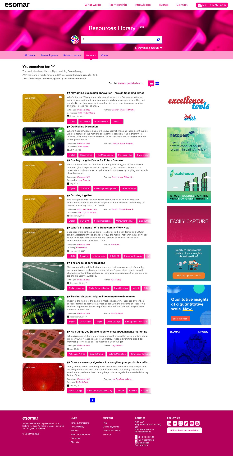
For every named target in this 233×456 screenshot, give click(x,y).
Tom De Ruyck (117, 313)
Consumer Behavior (125, 221)
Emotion (120, 390)
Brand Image (142, 155)
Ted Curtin (130, 110)
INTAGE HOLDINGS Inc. (100, 212)
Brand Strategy (101, 121)
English (72, 121)
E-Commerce (99, 256)
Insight (136, 288)
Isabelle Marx (130, 379)
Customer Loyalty (149, 390)
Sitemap (107, 434)
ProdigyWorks (89, 113)
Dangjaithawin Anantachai (130, 209)
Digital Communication (99, 288)
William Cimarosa (131, 177)
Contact (182, 4)
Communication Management (144, 354)
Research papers (49, 55)
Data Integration (151, 288)
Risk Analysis (86, 155)
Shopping (84, 256)
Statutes (75, 430)
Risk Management (105, 155)
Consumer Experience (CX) (99, 390)
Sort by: (113, 83)
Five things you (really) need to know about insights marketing (109, 331)
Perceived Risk (125, 155)
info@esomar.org (144, 440)
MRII (80, 113)
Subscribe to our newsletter (184, 430)
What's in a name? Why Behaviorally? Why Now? (100, 227)
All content (30, 55)
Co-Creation (85, 321)
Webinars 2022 (83, 110)
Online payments (111, 427)
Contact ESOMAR (111, 430)
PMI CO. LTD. (83, 212)
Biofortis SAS (82, 382)
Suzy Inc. (87, 180)
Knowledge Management (105, 188)
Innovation (85, 121)
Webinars (91, 55)
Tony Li (115, 209)
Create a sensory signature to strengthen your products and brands (112, 362)
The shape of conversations (88, 263)
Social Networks (76, 288)
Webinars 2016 (83, 345)
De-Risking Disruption (84, 126)
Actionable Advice (77, 354)
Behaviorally (81, 247)
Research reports (72, 55)
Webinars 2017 (83, 280)
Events (163, 4)
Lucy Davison (117, 345)
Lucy (80, 180)
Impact (72, 321)
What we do (93, 4)
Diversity (75, 442)
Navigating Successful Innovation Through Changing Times (107, 93)
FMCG (72, 256)
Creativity (117, 121)
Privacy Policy (77, 427)
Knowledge (143, 4)
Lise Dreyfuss (118, 379)
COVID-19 (84, 188)
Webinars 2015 (83, 379)
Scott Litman (117, 177)
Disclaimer (76, 438)
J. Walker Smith (118, 143)
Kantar (85, 146)
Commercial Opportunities (142, 444)
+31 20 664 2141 (144, 437)
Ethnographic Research (136, 321)
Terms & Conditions (80, 423)
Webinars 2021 (83, 244)
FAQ (105, 423)
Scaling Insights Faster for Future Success (97, 160)
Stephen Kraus (118, 110)
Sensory (133, 390)
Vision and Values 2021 (87, 209)
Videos (104, 55)
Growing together (81, 195)
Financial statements (80, 434)
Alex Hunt (115, 244)
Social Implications (102, 221)
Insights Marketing (117, 354)
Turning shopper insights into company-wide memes (103, 296)
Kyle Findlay (116, 280)
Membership (118, 4)
